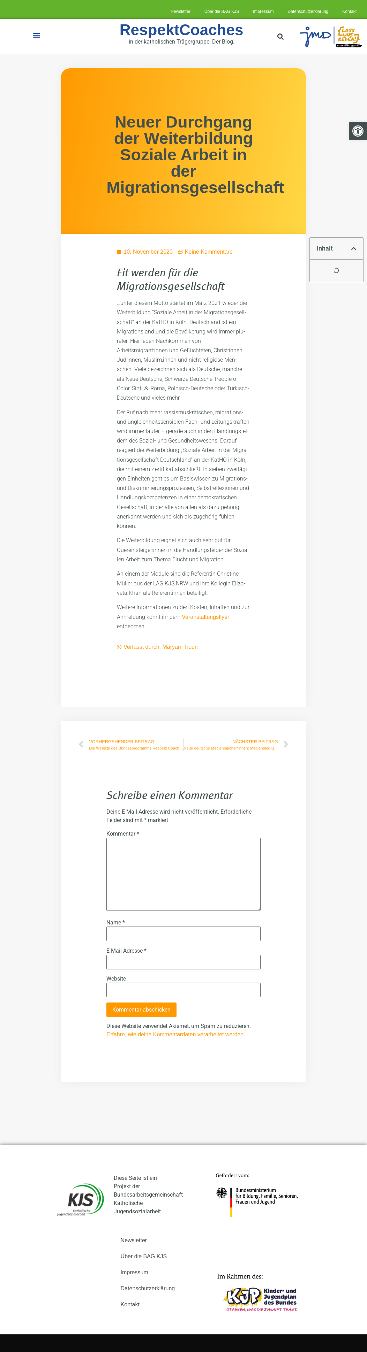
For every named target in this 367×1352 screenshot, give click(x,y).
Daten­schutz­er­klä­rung (308, 11)
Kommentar (122, 834)
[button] (37, 35)
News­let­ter (180, 11)
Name (115, 922)
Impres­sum (263, 11)
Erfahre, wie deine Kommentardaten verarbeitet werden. (175, 1034)
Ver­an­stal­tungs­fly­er (205, 617)
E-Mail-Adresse (126, 951)
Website (116, 979)
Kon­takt (349, 11)
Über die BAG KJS (221, 11)
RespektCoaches (182, 29)
